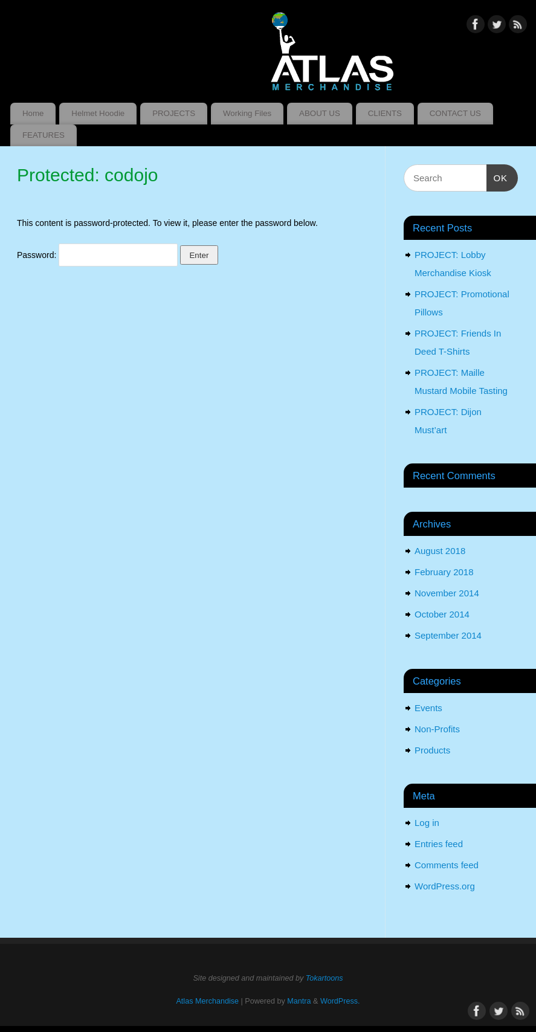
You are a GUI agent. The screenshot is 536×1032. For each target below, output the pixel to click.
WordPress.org (445, 886)
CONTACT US (455, 113)
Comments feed (447, 865)
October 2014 (442, 614)
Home (33, 113)
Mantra (299, 1001)
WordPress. (340, 1001)
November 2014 (447, 593)
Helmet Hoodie (97, 113)
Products (432, 750)
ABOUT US (319, 113)
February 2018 (444, 572)
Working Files (247, 113)
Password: (97, 255)
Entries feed (439, 844)
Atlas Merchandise (207, 1001)
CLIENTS (385, 113)
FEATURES (43, 135)
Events (428, 708)
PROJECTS (173, 113)
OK (497, 176)
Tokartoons (324, 978)
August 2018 (440, 551)
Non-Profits (437, 729)
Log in (427, 823)
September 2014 (448, 635)
